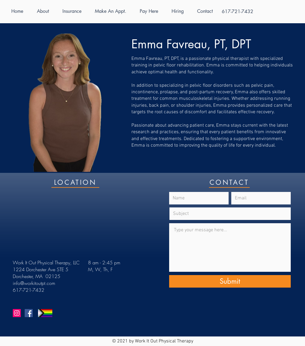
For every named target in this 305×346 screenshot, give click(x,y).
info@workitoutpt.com (34, 283)
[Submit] (230, 281)
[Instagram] (17, 313)
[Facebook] (29, 313)
